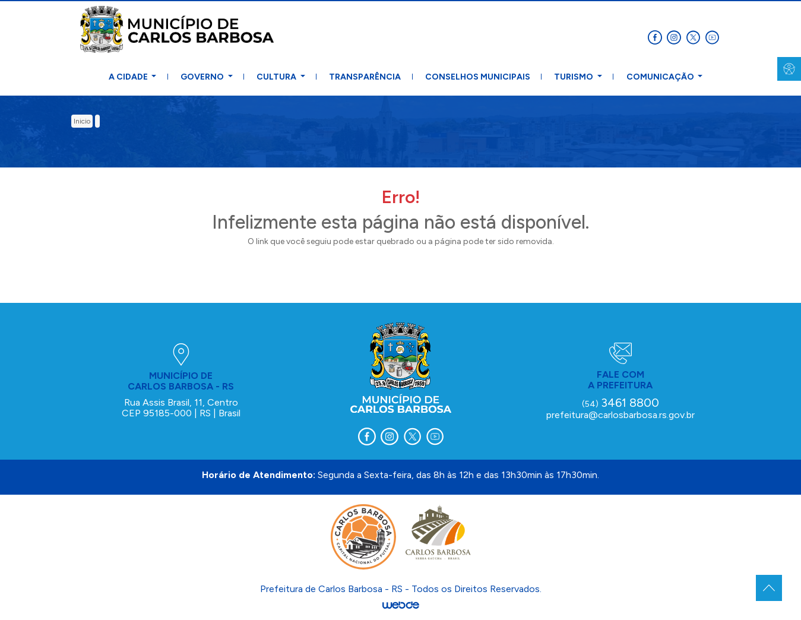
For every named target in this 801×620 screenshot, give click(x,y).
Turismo (574, 77)
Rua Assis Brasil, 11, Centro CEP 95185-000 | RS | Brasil (181, 408)
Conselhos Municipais (477, 77)
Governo (203, 77)
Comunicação (661, 77)
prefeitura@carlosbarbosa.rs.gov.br (620, 414)
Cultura (277, 77)
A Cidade (129, 77)
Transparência (365, 77)
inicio (82, 121)
